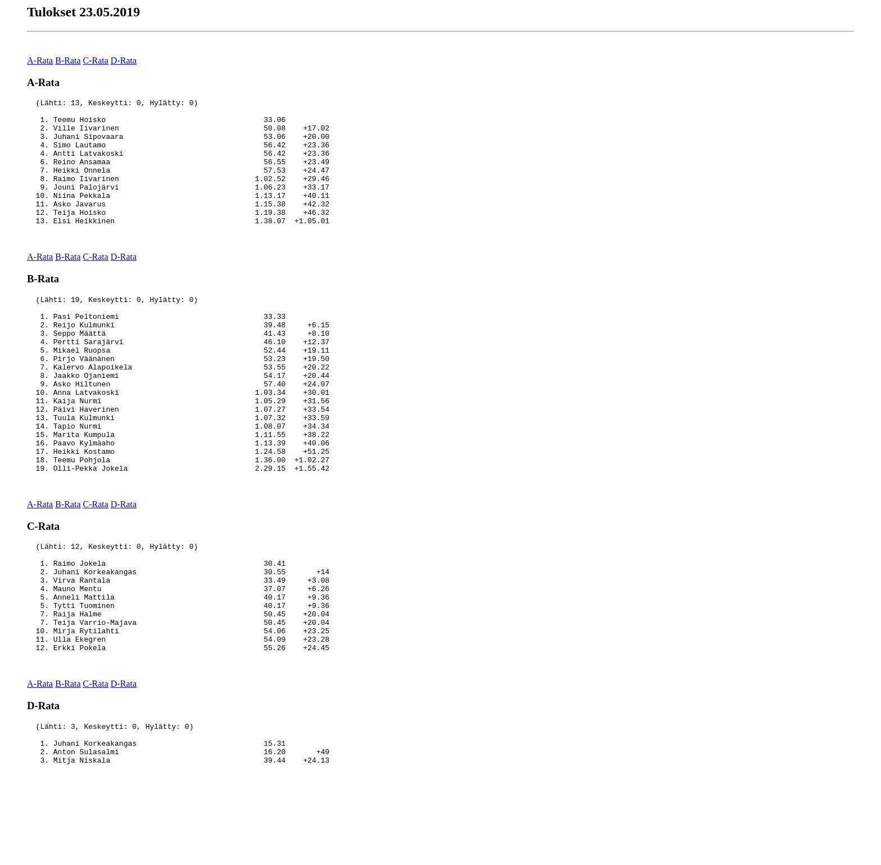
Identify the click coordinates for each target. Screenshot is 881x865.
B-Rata (67, 60)
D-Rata (124, 60)
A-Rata (40, 60)
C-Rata (95, 60)
